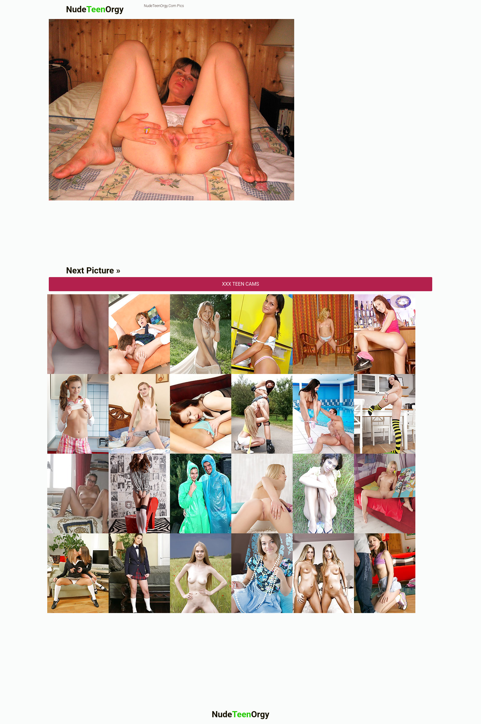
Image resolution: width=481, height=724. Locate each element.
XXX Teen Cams (240, 284)
